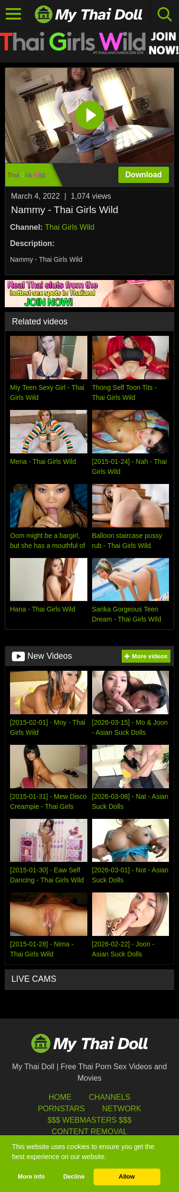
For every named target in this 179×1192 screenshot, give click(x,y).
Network (121, 1109)
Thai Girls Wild (70, 227)
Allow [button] (127, 1176)
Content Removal (89, 1132)
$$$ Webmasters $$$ (89, 1120)
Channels (109, 1097)
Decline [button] (73, 1176)
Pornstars (61, 1109)
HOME (60, 1097)
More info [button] (31, 1176)
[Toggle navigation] (13, 14)
